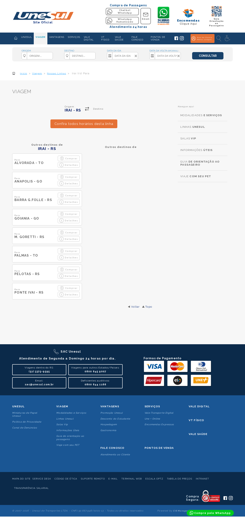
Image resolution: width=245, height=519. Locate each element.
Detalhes (68, 165)
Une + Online (152, 418)
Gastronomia (108, 430)
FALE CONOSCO (137, 38)
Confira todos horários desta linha (83, 124)
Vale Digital (199, 406)
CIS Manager (180, 511)
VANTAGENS (56, 37)
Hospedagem (108, 424)
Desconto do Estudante (115, 418)
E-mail (113, 478)
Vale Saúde (198, 434)
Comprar (68, 158)
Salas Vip (62, 424)
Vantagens (109, 406)
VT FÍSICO (105, 38)
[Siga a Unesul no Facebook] (176, 39)
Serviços (152, 406)
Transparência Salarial (31, 488)
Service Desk (41, 478)
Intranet (202, 478)
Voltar (135, 306)
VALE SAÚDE (119, 38)
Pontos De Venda (159, 447)
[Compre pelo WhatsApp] (210, 513)
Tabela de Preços (179, 478)
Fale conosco (112, 447)
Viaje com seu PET (67, 445)
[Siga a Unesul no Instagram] (182, 39)
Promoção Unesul (111, 413)
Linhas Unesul (65, 418)
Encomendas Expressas (159, 424)
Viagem (62, 406)
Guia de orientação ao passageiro (70, 437)
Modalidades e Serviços (71, 413)
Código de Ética (65, 478)
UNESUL (26, 37)
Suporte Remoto (93, 478)
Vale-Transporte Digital (159, 413)
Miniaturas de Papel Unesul (24, 414)
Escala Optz (154, 478)
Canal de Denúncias (24, 427)
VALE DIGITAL (89, 38)
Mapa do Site (21, 478)
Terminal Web (131, 478)
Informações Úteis (67, 430)
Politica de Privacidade (26, 422)
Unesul (18, 406)
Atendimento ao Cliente (115, 454)
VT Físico (196, 420)
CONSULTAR (208, 55)
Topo (148, 306)
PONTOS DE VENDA (158, 38)
